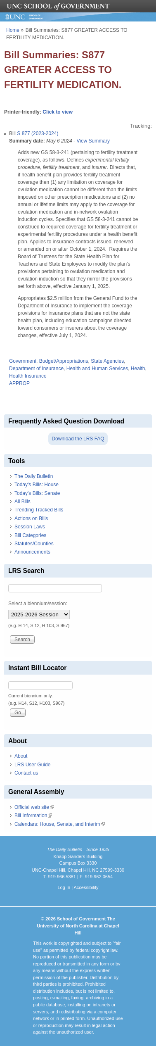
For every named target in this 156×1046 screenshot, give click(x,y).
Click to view (58, 112)
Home (12, 30)
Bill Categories (30, 535)
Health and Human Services (97, 368)
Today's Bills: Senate (37, 493)
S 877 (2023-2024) (37, 133)
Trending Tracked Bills (38, 510)
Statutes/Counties (34, 544)
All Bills (22, 501)
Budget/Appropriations (63, 361)
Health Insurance (28, 376)
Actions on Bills (31, 518)
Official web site (34, 807)
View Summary (92, 141)
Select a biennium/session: (37, 603)
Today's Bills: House (36, 484)
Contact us (26, 773)
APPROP (19, 383)
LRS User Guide (32, 765)
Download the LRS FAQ (78, 439)
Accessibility (85, 887)
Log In (63, 887)
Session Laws (29, 527)
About (20, 756)
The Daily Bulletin (33, 476)
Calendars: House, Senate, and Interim (59, 824)
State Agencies (107, 361)
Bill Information (33, 815)
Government (22, 361)
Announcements (32, 552)
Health (138, 368)
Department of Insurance (36, 368)
